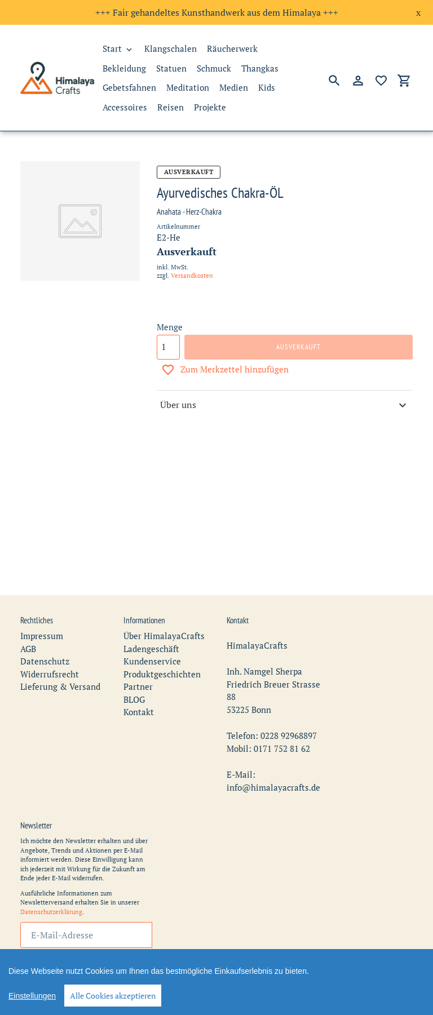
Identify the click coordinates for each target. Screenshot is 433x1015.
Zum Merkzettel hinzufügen (225, 369)
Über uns (284, 405)
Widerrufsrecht (49, 653)
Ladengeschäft (151, 628)
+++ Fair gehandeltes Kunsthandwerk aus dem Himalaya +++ (216, 12)
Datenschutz (44, 641)
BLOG (134, 679)
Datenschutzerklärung (51, 892)
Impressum (41, 616)
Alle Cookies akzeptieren (113, 995)
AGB (28, 628)
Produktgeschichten (162, 653)
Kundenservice (152, 641)
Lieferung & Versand (60, 666)
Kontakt (138, 692)
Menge (170, 327)
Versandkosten (192, 276)
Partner (138, 666)
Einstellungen (32, 995)
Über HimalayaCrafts (164, 616)
